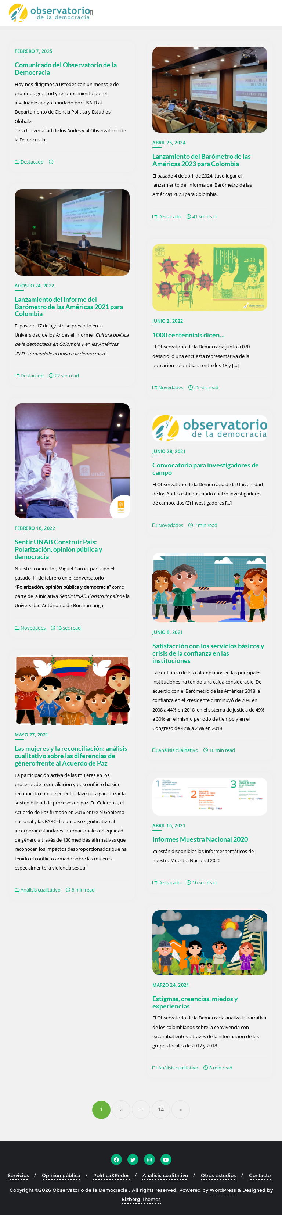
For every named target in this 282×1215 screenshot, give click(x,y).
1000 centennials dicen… (188, 335)
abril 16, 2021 (168, 825)
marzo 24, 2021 (170, 985)
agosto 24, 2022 (34, 286)
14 (161, 1109)
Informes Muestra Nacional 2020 (200, 839)
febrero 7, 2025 (34, 51)
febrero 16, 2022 (35, 528)
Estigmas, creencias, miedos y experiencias (195, 1002)
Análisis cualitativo (175, 750)
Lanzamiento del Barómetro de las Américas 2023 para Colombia (201, 160)
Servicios (18, 1175)
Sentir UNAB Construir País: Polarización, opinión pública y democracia (58, 549)
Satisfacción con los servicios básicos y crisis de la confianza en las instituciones (208, 653)
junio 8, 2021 (167, 632)
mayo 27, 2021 (31, 735)
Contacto (260, 1175)
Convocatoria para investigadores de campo (205, 468)
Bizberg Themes (141, 1199)
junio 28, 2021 (169, 451)
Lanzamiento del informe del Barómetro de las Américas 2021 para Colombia (69, 306)
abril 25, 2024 (168, 143)
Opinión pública (61, 1175)
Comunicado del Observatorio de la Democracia (66, 68)
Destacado (29, 161)
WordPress (223, 1190)
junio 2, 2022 (167, 321)
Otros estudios (218, 1175)
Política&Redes (111, 1175)
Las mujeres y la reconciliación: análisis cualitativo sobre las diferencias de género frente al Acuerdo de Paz (71, 755)
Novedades (167, 387)
